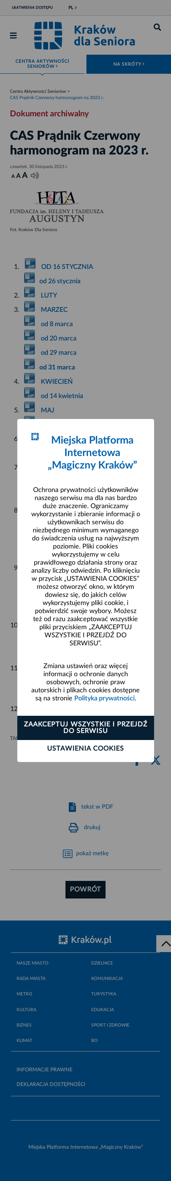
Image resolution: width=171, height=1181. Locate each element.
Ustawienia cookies (85, 749)
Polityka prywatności (104, 698)
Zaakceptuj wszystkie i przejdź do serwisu (85, 728)
